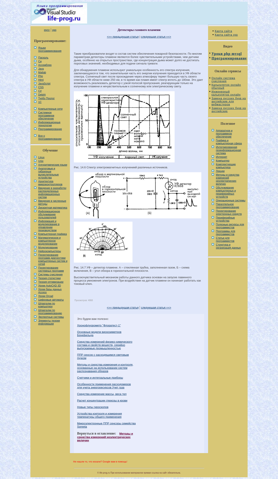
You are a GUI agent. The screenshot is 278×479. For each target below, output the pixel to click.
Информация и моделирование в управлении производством (49, 226)
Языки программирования (49, 49)
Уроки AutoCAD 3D (49, 285)
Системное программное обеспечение (46, 115)
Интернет (221, 157)
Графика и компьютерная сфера (229, 142)
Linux (41, 157)
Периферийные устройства (225, 219)
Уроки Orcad (45, 296)
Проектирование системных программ (51, 269)
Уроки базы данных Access (50, 291)
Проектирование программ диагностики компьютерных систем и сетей (52, 259)
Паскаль (43, 57)
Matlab (42, 72)
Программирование (50, 129)
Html (41, 79)
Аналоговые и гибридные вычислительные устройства (48, 173)
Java (41, 68)
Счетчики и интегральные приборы (100, 377)
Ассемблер (44, 65)
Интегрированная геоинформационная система (228, 150)
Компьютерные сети (50, 108)
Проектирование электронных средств (229, 212)
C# (39, 91)
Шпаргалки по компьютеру (46, 305)
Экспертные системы (51, 317)
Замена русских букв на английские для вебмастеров (229, 101)
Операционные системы (230, 200)
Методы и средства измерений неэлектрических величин (105, 437)
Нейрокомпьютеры (49, 251)
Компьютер (222, 160)
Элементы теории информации (49, 322)
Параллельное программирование (227, 206)
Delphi (42, 94)
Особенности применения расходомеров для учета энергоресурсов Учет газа (104, 386)
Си (39, 61)
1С (39, 102)
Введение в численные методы (52, 202)
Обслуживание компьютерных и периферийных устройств (226, 192)
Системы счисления (50, 274)
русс (47, 30)
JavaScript (44, 83)
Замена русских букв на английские (229, 110)
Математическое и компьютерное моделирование (49, 240)
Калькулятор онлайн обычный (226, 86)
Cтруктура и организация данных (228, 246)
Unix (40, 161)
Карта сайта (223, 31)
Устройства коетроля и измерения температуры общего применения (99, 415)
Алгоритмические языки (52, 164)
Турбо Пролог (46, 98)
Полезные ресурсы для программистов (230, 226)
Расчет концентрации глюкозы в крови (102, 400)
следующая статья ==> (156, 36)
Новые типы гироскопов (92, 407)
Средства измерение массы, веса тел (102, 394)
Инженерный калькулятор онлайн (226, 93)
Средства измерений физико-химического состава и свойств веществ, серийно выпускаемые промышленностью (104, 345)
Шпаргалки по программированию (50, 312)
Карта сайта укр (226, 34)
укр (54, 30)
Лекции (220, 171)
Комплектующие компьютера (226, 166)
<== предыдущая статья (123, 36)
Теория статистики (49, 278)
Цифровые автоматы (51, 299)
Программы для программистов (225, 233)
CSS (41, 87)
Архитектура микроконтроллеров (50, 183)
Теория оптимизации (50, 281)
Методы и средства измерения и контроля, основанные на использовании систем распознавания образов (105, 368)
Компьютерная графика (52, 234)
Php (40, 76)
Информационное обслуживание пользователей (49, 214)
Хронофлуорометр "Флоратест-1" (99, 325)
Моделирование (48, 247)
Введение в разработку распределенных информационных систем (52, 193)
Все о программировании (49, 137)
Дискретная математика (52, 207)
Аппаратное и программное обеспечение (224, 133)
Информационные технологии (49, 124)
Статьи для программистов (225, 239)
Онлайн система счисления (223, 80)
